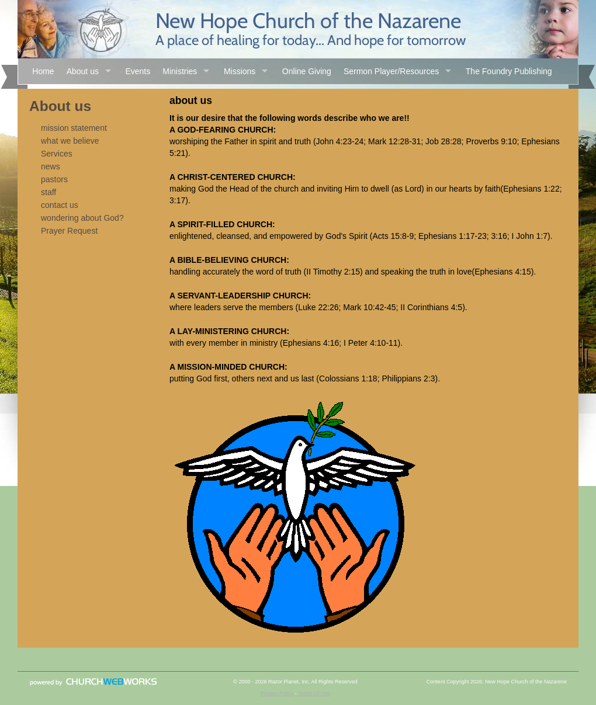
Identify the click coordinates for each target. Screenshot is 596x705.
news (50, 166)
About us (83, 71)
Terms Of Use (314, 693)
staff (48, 192)
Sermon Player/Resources (391, 71)
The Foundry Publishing (509, 71)
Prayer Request (69, 230)
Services (56, 153)
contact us (59, 205)
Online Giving (306, 71)
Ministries (179, 71)
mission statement (74, 128)
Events (137, 71)
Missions (239, 71)
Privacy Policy (277, 693)
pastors (54, 179)
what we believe (70, 140)
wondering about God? (82, 218)
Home (43, 71)
